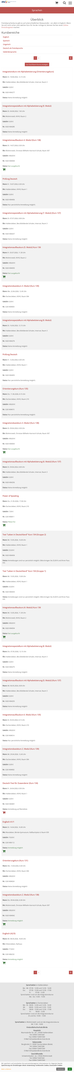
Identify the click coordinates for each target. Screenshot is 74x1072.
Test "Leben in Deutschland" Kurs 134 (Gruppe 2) (24, 534)
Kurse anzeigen (37, 64)
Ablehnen (60, 1069)
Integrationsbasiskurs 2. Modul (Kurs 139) (21, 749)
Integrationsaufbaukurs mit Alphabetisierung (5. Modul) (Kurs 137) (32, 680)
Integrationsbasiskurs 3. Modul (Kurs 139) (21, 286)
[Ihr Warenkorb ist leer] (56, 3)
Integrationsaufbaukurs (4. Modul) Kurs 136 (22, 607)
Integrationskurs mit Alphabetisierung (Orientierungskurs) (28, 71)
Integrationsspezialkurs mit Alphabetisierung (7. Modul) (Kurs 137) (32, 213)
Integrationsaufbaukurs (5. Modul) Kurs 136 (22, 247)
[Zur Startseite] (8, 2)
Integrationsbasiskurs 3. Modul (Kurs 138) (21, 423)
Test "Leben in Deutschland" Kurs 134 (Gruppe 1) (24, 571)
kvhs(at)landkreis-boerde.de (39, 1039)
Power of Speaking (11, 495)
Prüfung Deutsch (10, 178)
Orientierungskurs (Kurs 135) (15, 388)
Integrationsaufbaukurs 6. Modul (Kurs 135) (22, 714)
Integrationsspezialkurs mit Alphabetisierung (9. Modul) (27, 105)
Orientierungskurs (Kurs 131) (15, 860)
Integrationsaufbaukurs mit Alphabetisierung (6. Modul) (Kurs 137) (32, 461)
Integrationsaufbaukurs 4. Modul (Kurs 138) (22, 140)
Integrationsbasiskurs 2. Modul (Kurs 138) (21, 894)
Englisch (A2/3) (9, 933)
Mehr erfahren (6, 1069)
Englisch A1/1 (8, 821)
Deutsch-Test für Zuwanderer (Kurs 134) (20, 783)
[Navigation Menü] (70, 3)
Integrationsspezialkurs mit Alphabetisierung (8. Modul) (27, 646)
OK (70, 1069)
